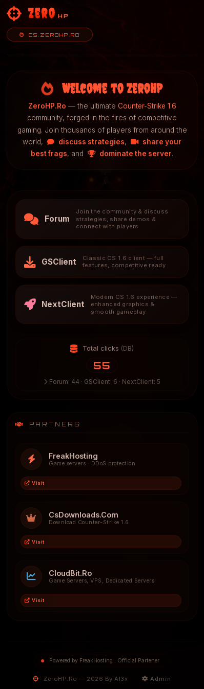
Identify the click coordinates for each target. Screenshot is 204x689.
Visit (35, 483)
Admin (156, 678)
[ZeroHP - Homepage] (38, 14)
